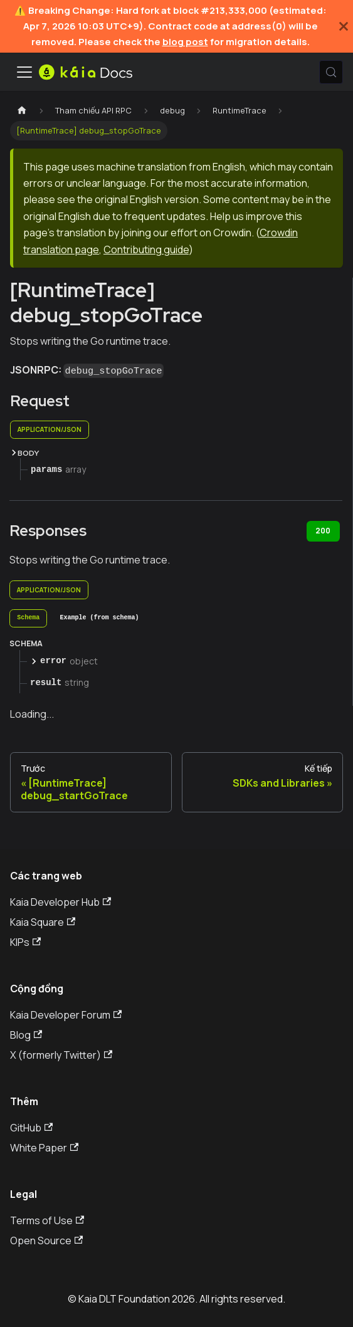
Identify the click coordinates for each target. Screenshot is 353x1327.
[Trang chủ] (22, 110)
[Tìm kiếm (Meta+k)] (331, 72)
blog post (185, 41)
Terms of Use (47, 1220)
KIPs (25, 942)
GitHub (31, 1128)
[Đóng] (343, 26)
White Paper (44, 1148)
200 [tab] (322, 530)
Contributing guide (146, 249)
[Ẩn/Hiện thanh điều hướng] (24, 72)
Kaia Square (42, 922)
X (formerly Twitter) (61, 1055)
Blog (26, 1035)
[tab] (28, 618)
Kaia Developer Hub (60, 902)
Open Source (46, 1240)
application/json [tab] (50, 429)
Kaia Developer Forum (66, 1015)
